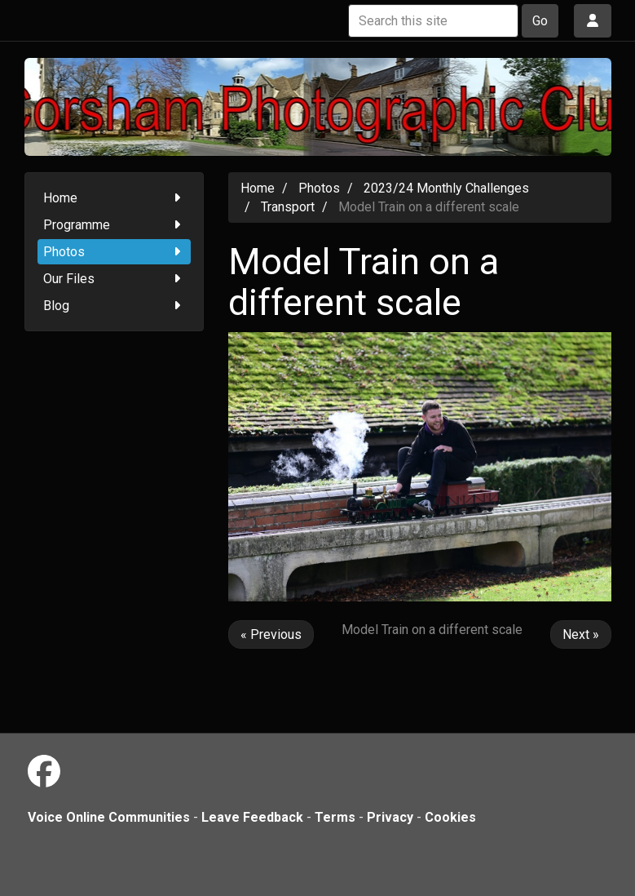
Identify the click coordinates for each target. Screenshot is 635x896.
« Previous (271, 634)
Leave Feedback (252, 817)
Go (540, 21)
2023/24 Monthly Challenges (446, 188)
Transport (288, 207)
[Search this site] (433, 21)
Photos (114, 251)
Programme (114, 224)
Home (114, 198)
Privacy (390, 817)
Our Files (114, 278)
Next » (580, 634)
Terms (335, 817)
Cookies (450, 817)
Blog (114, 305)
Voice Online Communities (109, 817)
